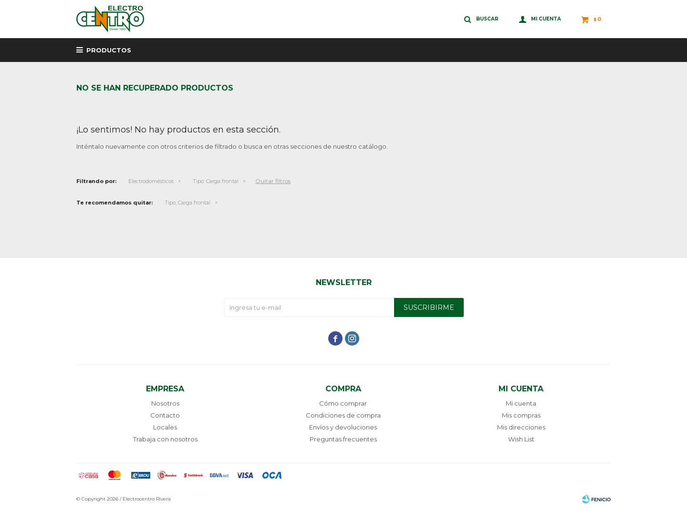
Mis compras (521, 415)
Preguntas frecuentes (343, 439)
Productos (108, 50)
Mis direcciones (521, 427)
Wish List (521, 439)
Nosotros (165, 403)
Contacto (165, 415)
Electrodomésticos (151, 181)
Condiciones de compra (343, 415)
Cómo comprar (343, 403)
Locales (165, 427)
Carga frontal (216, 181)
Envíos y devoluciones (343, 427)
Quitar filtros (273, 180)
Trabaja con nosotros (165, 439)
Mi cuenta (521, 403)
